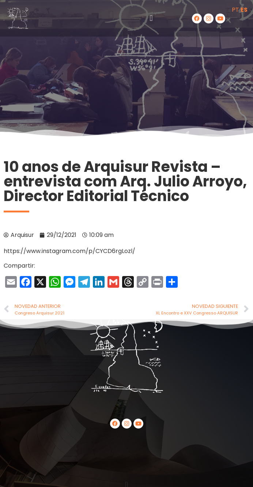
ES (244, 9)
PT (235, 9)
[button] (151, 18)
